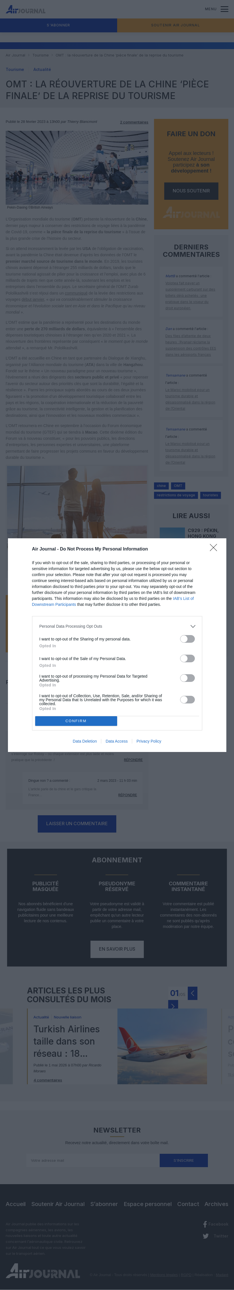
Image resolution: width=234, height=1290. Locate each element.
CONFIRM (76, 721)
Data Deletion (85, 741)
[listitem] (117, 626)
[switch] (187, 639)
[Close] (215, 549)
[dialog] (117, 645)
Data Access (117, 741)
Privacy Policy (148, 741)
